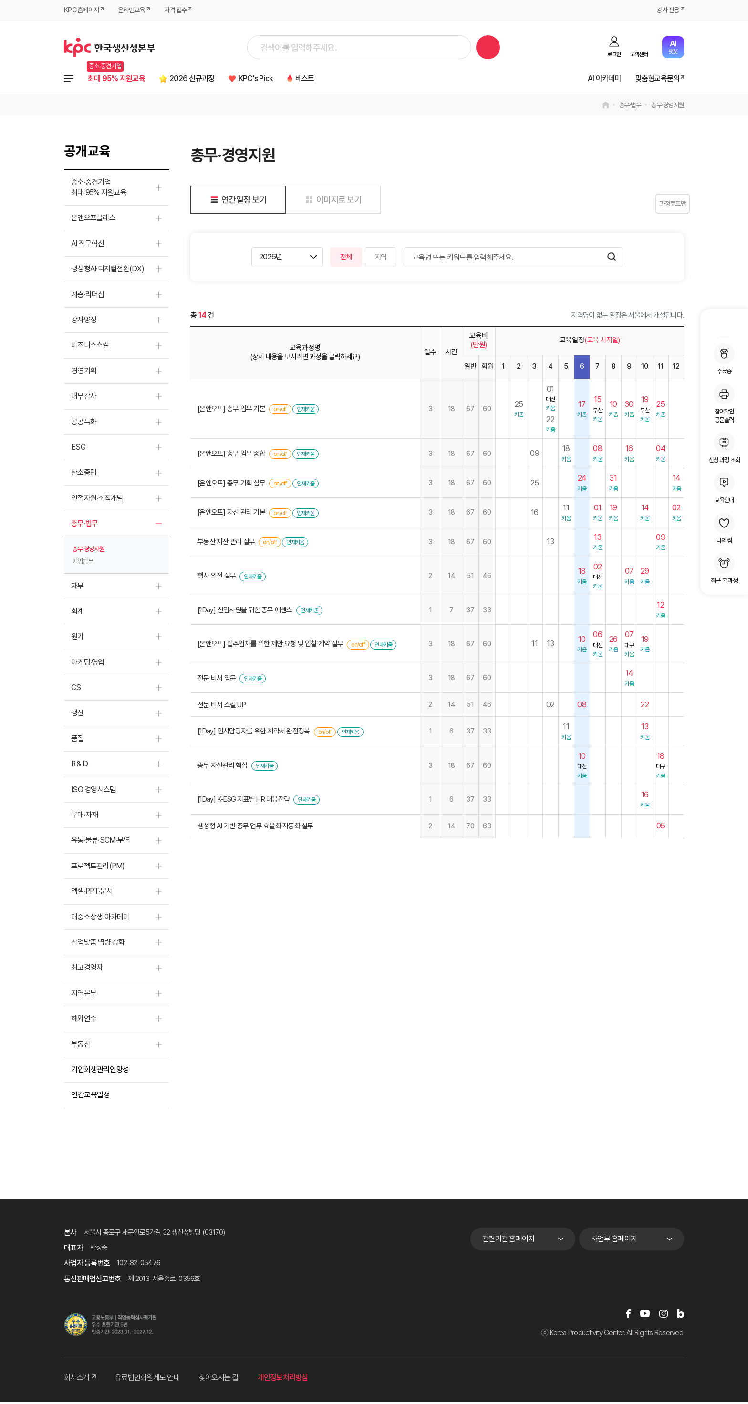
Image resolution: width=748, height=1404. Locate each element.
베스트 (332, 79)
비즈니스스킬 (90, 346)
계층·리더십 (87, 296)
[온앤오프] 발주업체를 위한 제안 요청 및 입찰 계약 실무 (270, 645)
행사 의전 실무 (216, 577)
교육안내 (724, 488)
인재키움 (305, 411)
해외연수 (83, 1020)
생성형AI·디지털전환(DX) (107, 270)
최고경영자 (87, 969)
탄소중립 (83, 474)
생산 (77, 714)
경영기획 (83, 372)
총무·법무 (630, 107)
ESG (78, 449)
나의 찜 (724, 528)
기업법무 (82, 563)
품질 (77, 740)
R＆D (79, 765)
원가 (77, 638)
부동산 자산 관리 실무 (226, 543)
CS (76, 689)
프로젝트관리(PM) (98, 867)
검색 (488, 47)
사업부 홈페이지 (614, 1240)
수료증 (724, 359)
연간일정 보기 (237, 201)
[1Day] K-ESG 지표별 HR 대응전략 (243, 801)
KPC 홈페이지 (83, 10)
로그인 (614, 54)
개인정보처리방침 (283, 1379)
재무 (77, 587)
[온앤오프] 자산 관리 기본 (231, 514)
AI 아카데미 (594, 79)
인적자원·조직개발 (97, 500)
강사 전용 (666, 10)
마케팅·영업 (87, 664)
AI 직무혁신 (87, 245)
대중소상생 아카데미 (100, 918)
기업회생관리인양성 (100, 1071)
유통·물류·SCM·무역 (100, 842)
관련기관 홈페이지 (508, 1240)
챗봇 (673, 47)
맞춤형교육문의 (653, 79)
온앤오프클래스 (93, 219)
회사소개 (80, 1379)
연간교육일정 (90, 1096)
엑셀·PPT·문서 (92, 893)
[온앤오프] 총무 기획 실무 (231, 485)
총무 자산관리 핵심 (222, 767)
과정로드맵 (660, 205)
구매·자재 (84, 816)
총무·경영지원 (667, 107)
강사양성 (83, 321)
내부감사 (83, 398)
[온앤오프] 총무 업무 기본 (231, 410)
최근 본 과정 (724, 568)
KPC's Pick (278, 79)
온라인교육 (135, 10)
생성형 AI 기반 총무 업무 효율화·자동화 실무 (255, 828)
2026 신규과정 (206, 79)
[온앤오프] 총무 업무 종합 (231, 455)
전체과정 (68, 79)
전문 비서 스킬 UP (221, 706)
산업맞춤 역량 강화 (98, 944)
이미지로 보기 (332, 201)
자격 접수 (182, 10)
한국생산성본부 (109, 47)
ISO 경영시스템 (93, 791)
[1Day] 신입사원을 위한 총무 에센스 (244, 612)
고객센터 (639, 54)
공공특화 (83, 423)
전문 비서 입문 (216, 680)
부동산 (80, 1045)
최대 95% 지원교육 (121, 79)
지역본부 (83, 995)
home (605, 107)
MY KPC (724, 324)
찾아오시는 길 (219, 1379)
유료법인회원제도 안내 (147, 1379)
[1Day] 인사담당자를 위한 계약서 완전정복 (253, 733)
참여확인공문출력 (724, 403)
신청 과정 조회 (724, 448)
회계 (77, 613)
